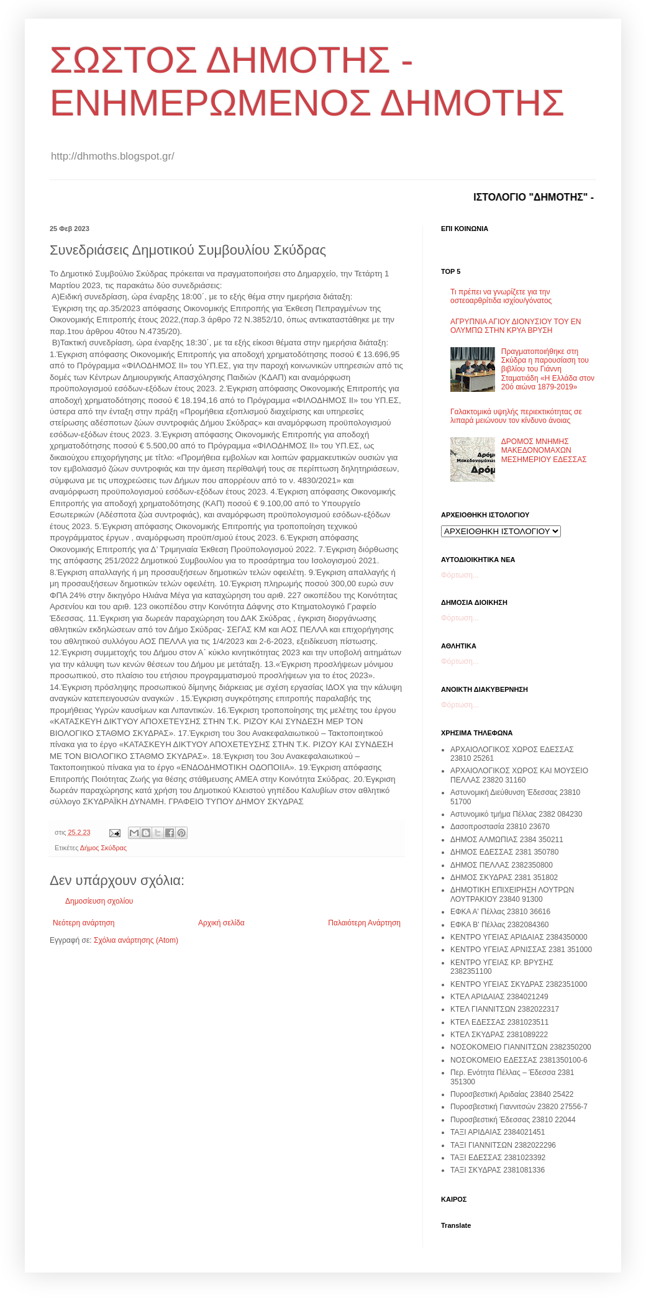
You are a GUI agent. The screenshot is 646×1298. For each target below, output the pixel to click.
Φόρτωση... (460, 575)
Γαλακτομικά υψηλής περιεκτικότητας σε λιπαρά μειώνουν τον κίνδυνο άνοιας (516, 416)
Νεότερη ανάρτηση (83, 923)
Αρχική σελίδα (221, 923)
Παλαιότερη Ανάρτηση (364, 923)
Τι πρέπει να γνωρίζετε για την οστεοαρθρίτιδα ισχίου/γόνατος (501, 296)
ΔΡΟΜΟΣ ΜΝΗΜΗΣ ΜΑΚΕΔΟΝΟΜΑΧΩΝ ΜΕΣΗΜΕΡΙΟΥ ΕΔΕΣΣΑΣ (544, 450)
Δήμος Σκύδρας (103, 847)
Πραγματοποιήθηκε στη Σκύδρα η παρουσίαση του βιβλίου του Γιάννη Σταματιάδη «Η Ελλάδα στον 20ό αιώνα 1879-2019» (547, 369)
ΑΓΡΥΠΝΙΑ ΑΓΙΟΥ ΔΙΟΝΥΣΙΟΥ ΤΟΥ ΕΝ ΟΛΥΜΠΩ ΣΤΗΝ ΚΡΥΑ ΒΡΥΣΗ (515, 326)
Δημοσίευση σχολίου (99, 901)
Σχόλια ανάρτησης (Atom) (136, 940)
